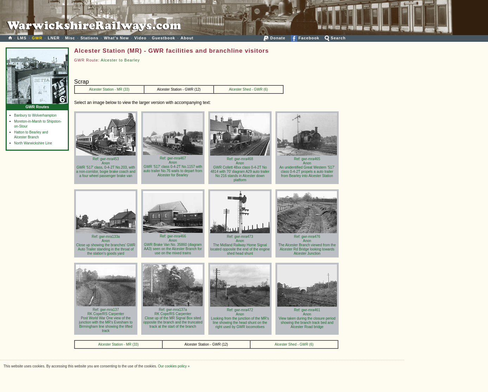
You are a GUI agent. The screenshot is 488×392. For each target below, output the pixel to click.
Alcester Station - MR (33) (109, 89)
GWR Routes (37, 105)
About (187, 38)
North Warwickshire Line (33, 143)
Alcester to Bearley (120, 60)
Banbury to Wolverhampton (35, 115)
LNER (54, 38)
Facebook (305, 38)
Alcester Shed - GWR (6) (248, 89)
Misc (70, 38)
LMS (21, 38)
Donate (274, 38)
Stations (89, 38)
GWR (37, 38)
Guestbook (163, 38)
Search (335, 38)
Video (140, 38)
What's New (116, 38)
